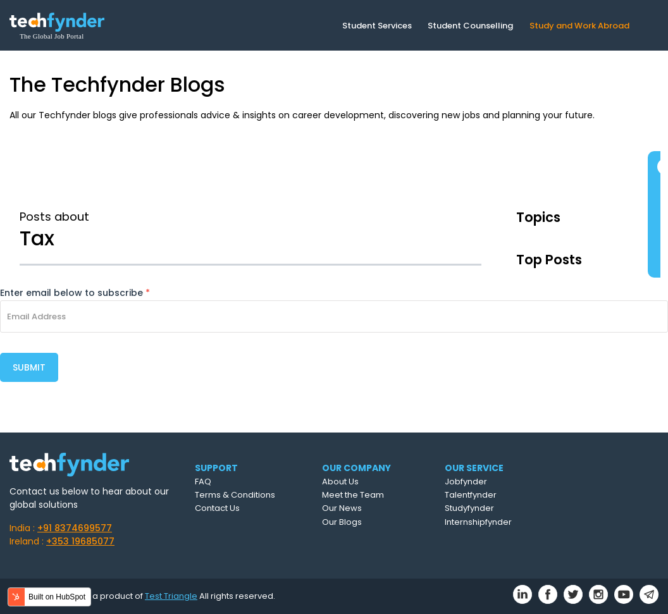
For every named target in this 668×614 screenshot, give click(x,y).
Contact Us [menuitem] (217, 508)
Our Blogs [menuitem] (342, 522)
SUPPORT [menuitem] (216, 468)
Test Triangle (171, 596)
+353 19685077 (80, 541)
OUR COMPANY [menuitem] (356, 468)
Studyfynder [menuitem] (469, 508)
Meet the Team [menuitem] (353, 495)
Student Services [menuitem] (377, 26)
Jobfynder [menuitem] (466, 482)
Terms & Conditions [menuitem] (235, 495)
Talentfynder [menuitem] (471, 495)
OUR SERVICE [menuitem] (474, 468)
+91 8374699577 (74, 528)
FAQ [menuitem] (203, 482)
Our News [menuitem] (342, 508)
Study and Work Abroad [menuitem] (579, 26)
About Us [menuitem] (340, 482)
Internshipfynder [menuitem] (478, 522)
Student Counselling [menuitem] (470, 26)
